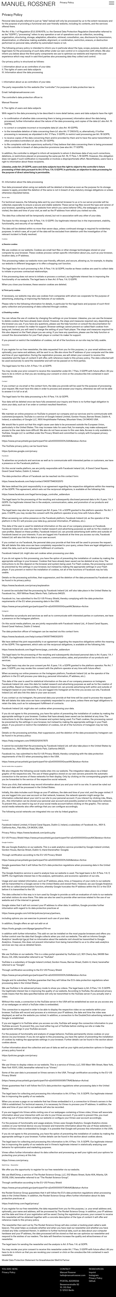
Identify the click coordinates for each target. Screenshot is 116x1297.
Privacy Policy (95, 1278)
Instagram (94, 1275)
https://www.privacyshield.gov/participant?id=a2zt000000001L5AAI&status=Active (44, 441)
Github (92, 1281)
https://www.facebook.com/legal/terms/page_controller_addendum (36, 494)
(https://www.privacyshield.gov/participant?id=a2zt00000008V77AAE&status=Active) (45, 1080)
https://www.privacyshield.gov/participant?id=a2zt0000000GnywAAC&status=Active (45, 606)
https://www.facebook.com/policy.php (36, 832)
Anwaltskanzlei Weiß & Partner (54, 1260)
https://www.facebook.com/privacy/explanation (25, 585)
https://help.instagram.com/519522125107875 (25, 740)
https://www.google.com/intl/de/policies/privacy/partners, (31, 913)
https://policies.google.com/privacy (19, 451)
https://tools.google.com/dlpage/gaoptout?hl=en (26, 928)
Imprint (92, 1272)
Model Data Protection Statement (18, 1260)
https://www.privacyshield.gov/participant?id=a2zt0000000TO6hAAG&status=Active (45, 1187)
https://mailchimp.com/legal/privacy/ (20, 1203)
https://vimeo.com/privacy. (15, 1160)
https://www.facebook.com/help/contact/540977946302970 (32, 481)
